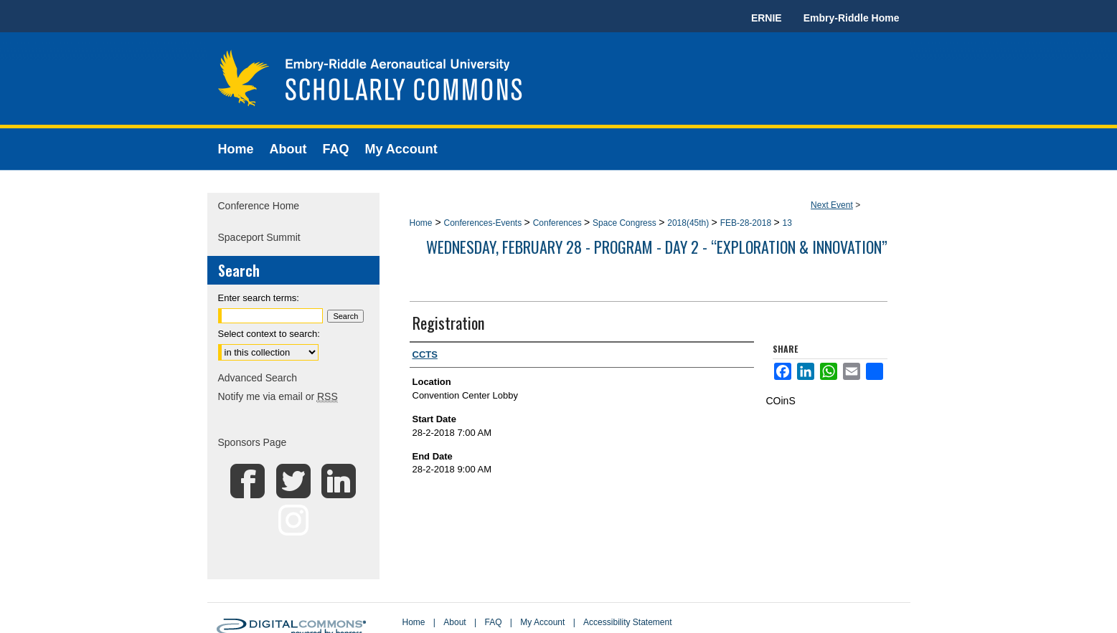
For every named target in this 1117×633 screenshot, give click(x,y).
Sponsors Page (252, 442)
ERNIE (766, 18)
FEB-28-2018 (747, 223)
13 (786, 223)
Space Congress (626, 223)
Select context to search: (269, 333)
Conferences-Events (483, 223)
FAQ (492, 622)
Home (421, 223)
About (454, 622)
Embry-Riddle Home (851, 18)
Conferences (558, 223)
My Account (542, 622)
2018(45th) (689, 223)
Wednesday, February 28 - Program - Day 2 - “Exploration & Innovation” (656, 246)
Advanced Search (258, 378)
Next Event (832, 205)
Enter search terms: (258, 297)
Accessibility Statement (627, 622)
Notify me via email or (278, 396)
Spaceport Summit (259, 237)
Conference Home (259, 205)
